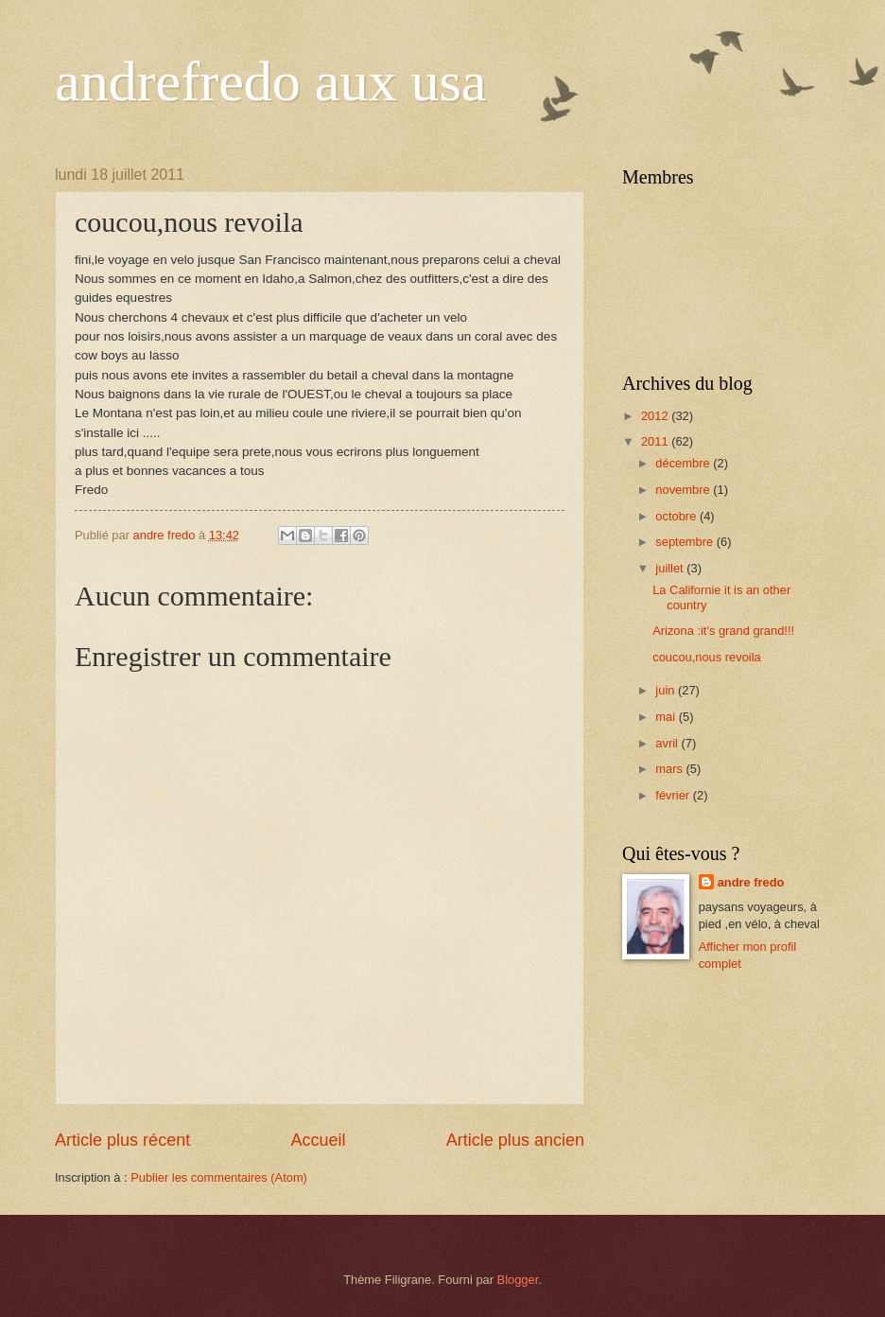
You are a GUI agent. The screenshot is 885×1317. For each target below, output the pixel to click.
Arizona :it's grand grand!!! (723, 630)
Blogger (518, 1280)
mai (666, 717)
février (673, 795)
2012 (656, 416)
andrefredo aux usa (270, 81)
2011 (656, 441)
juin (666, 690)
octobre (677, 516)
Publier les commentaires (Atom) (218, 1177)
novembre (684, 490)
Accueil (317, 1140)
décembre (684, 463)
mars (670, 769)
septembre (685, 542)
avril (668, 743)
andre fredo (751, 882)
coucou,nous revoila (706, 657)
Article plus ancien (515, 1140)
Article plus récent (122, 1140)
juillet (670, 568)
